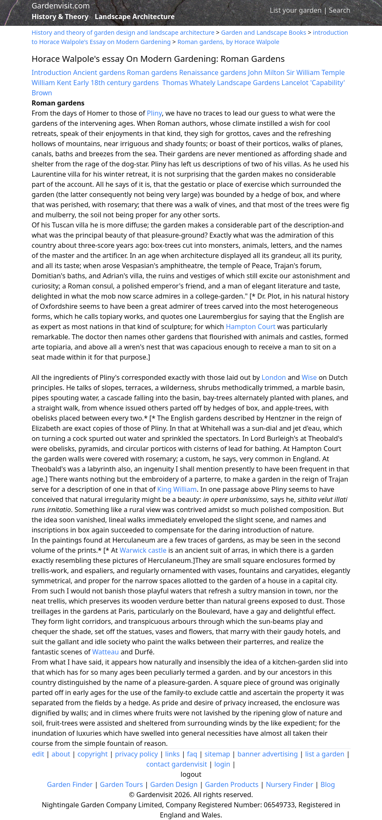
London (274, 377)
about (60, 754)
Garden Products (231, 784)
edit (38, 754)
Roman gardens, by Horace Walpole (228, 42)
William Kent (52, 82)
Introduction (52, 72)
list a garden (325, 754)
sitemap (217, 754)
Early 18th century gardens (116, 82)
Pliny (154, 113)
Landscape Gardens (248, 82)
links (172, 754)
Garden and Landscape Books (264, 32)
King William (177, 489)
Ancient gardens (99, 72)
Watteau (105, 652)
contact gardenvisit (176, 764)
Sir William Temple (315, 72)
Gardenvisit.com (61, 5)
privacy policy (136, 754)
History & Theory (60, 16)
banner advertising (267, 754)
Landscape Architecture (135, 16)
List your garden (295, 10)
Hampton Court (251, 326)
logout (191, 774)
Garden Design (174, 784)
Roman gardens (152, 72)
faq (192, 754)
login (222, 764)
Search (340, 10)
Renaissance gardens (212, 72)
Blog (328, 784)
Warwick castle (143, 550)
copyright (93, 754)
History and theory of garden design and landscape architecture (123, 32)
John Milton (267, 72)
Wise (309, 377)
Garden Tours (121, 784)
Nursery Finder (289, 784)
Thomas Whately (188, 82)
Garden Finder (70, 784)
